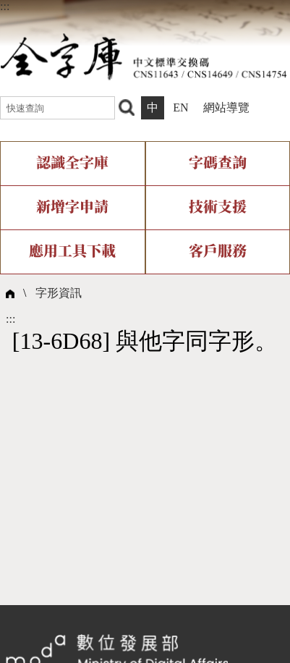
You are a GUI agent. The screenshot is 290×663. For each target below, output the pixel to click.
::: (4, 6)
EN (180, 107)
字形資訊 (58, 293)
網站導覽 (226, 107)
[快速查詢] (57, 107)
